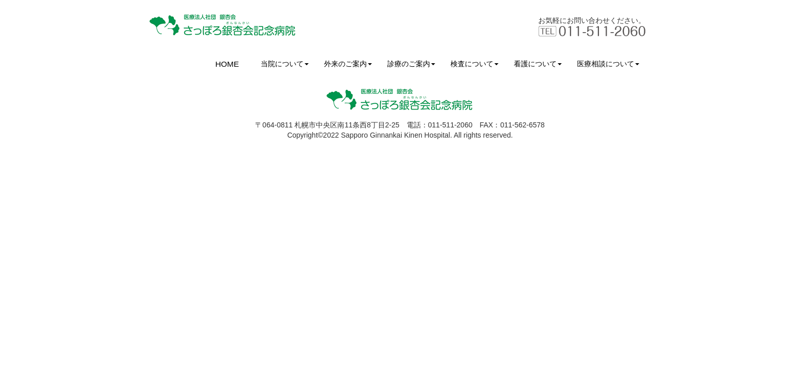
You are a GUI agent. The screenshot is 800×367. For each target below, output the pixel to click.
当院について (285, 64)
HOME (227, 64)
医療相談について (608, 64)
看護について (538, 64)
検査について (474, 64)
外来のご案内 (348, 64)
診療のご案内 (411, 64)
